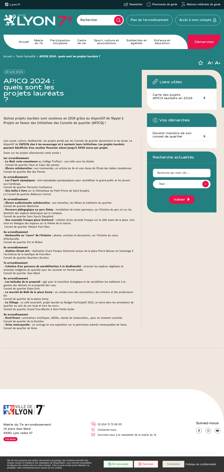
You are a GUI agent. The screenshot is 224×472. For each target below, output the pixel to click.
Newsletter (136, 4)
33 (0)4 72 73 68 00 (110, 424)
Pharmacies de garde (164, 4)
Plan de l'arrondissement (150, 20)
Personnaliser (173, 464)
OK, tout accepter (118, 464)
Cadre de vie (81, 42)
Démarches (204, 41)
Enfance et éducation (162, 42)
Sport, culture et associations (106, 42)
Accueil (24, 41)
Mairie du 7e (38, 42)
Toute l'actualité (25, 56)
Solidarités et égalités (136, 42)
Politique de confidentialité (201, 464)
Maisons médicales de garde (203, 4)
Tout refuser (145, 464)
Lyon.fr (15, 4)
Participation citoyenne (60, 42)
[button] (200, 63)
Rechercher (88, 20)
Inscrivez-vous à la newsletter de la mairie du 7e (127, 435)
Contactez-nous (107, 430)
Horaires (10, 439)
